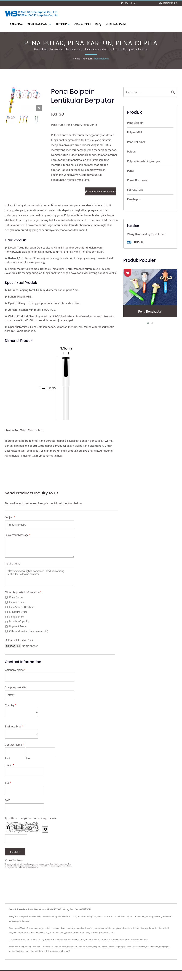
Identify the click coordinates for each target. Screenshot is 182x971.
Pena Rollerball (136, 141)
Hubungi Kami (116, 24)
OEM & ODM (82, 24)
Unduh (135, 242)
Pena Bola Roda (85, 946)
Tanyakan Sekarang (100, 191)
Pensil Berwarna (137, 180)
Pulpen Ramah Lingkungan (143, 161)
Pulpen (131, 151)
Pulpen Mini (134, 132)
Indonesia (170, 3)
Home (76, 58)
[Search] (141, 3)
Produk (62, 24)
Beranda (16, 24)
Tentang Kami (39, 24)
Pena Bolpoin (101, 58)
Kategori (87, 58)
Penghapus (134, 199)
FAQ (98, 24)
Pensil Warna (139, 946)
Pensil (130, 170)
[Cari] (122, 3)
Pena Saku (72, 946)
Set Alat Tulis (135, 189)
